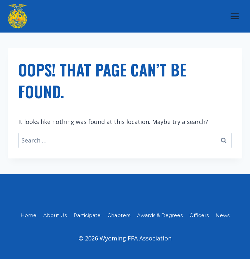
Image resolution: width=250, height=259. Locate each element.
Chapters (118, 215)
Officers (199, 215)
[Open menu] (234, 16)
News (222, 215)
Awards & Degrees (160, 215)
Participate (87, 215)
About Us (55, 215)
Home (28, 215)
